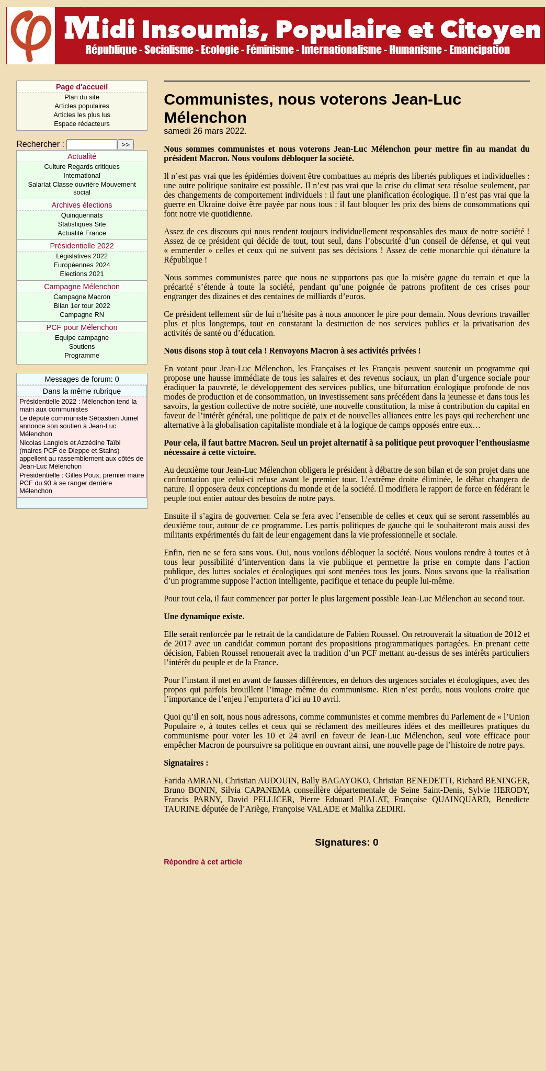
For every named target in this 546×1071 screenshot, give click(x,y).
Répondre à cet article (203, 862)
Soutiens (82, 346)
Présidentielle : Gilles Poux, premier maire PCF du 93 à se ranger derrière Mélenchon (81, 483)
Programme (81, 355)
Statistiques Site (82, 224)
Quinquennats (82, 215)
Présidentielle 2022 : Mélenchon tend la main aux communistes (77, 405)
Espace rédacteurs (82, 124)
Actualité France (82, 233)
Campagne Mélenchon (82, 286)
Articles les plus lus (81, 115)
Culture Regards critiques (81, 166)
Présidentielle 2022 (81, 246)
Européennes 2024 (82, 265)
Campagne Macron (81, 297)
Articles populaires (81, 106)
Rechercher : (40, 144)
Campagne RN (82, 314)
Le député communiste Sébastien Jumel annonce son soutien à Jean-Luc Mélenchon (79, 426)
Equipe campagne (82, 337)
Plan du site (81, 97)
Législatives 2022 (82, 256)
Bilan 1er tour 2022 (82, 306)
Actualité (81, 156)
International (81, 175)
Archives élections (82, 205)
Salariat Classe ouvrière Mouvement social (81, 188)
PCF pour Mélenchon (82, 327)
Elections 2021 (82, 274)
